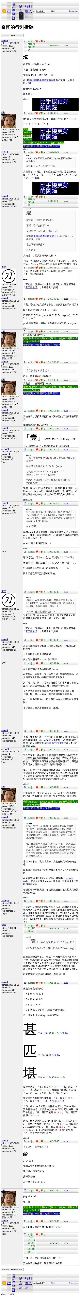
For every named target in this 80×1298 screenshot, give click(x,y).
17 (25, 663)
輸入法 (20, 11)
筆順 (64, 1033)
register (75, 11)
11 (25, 428)
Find (52, 11)
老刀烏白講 (31, 287)
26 (25, 1190)
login (71, 11)
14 (25, 551)
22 (25, 900)
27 (25, 1221)
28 (25, 1234)
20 (25, 787)
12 (25, 449)
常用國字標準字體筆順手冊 (41, 80)
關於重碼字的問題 (54, 743)
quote (66, 46)
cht (9, 11)
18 (25, 731)
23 (25, 925)
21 (25, 817)
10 (25, 410)
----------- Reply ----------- (12, 35)
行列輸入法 (28, 11)
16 (25, 639)
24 (25, 982)
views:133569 (7, 1294)
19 (25, 749)
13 (25, 503)
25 (25, 1141)
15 (25, 591)
